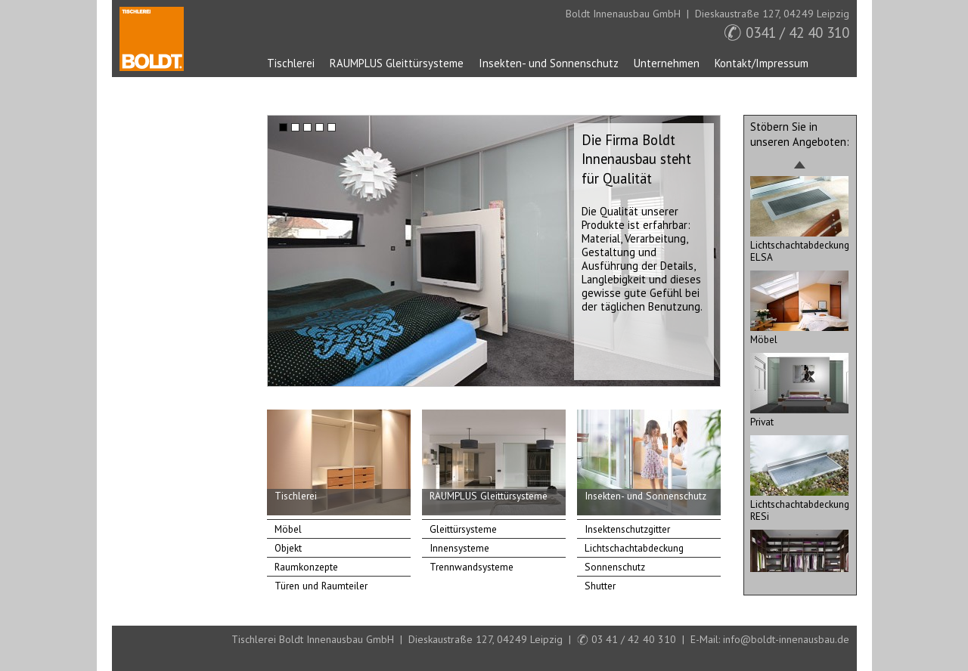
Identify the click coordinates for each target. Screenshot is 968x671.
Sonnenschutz (615, 567)
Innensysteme (459, 548)
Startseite (151, 39)
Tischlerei (291, 63)
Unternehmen (667, 63)
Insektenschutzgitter (627, 529)
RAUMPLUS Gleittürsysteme (397, 63)
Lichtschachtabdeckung (634, 548)
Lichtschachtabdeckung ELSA (799, 245)
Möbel (288, 529)
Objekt (288, 548)
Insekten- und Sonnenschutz (549, 63)
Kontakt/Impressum (761, 63)
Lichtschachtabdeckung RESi (799, 504)
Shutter (600, 585)
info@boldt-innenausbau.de (786, 639)
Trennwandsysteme (471, 567)
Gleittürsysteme (463, 529)
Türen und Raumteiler (321, 585)
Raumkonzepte (306, 567)
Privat (799, 415)
